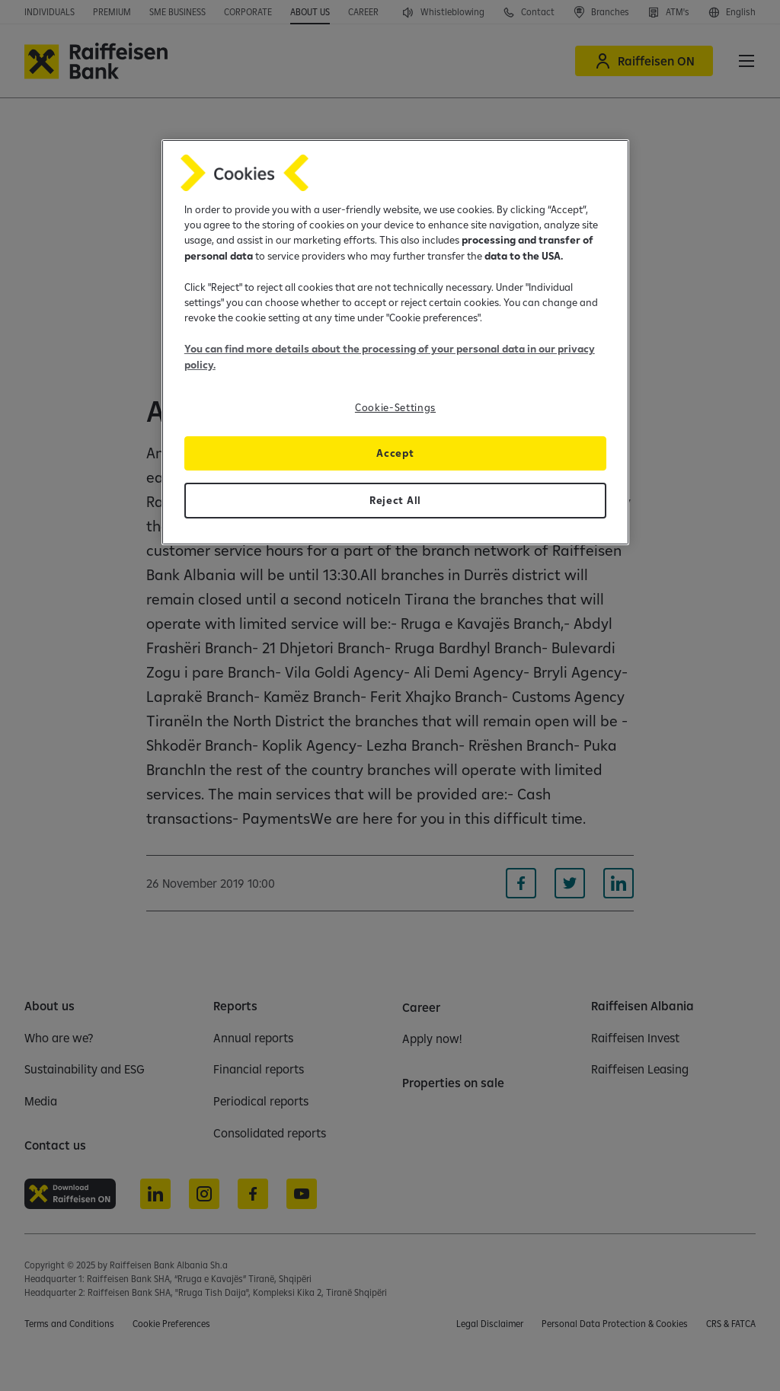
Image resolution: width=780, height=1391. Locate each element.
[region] (395, 342)
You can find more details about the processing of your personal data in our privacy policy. (389, 356)
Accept (395, 453)
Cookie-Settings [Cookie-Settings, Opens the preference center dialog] (395, 407)
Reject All (395, 500)
